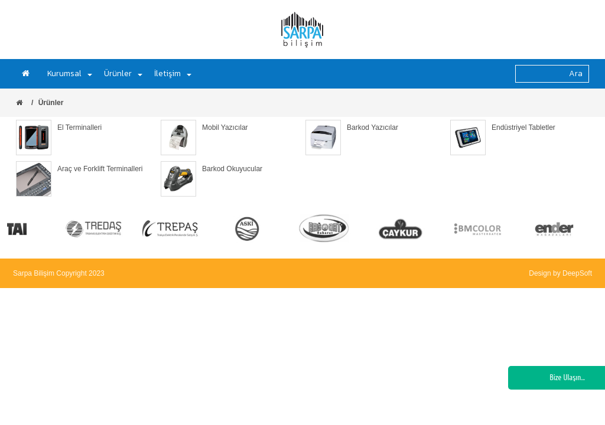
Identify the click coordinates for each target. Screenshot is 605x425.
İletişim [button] (172, 73)
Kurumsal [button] (69, 73)
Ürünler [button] (123, 73)
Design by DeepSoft (560, 273)
